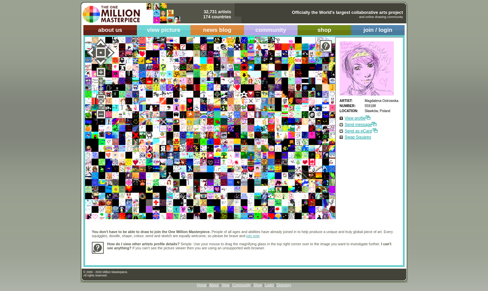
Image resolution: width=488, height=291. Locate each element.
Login (269, 285)
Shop (257, 285)
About (214, 285)
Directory (284, 285)
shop (324, 30)
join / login (377, 30)
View (225, 285)
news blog (217, 30)
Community (241, 285)
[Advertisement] (230, 255)
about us (110, 30)
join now (253, 236)
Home (201, 285)
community (271, 30)
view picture (164, 30)
